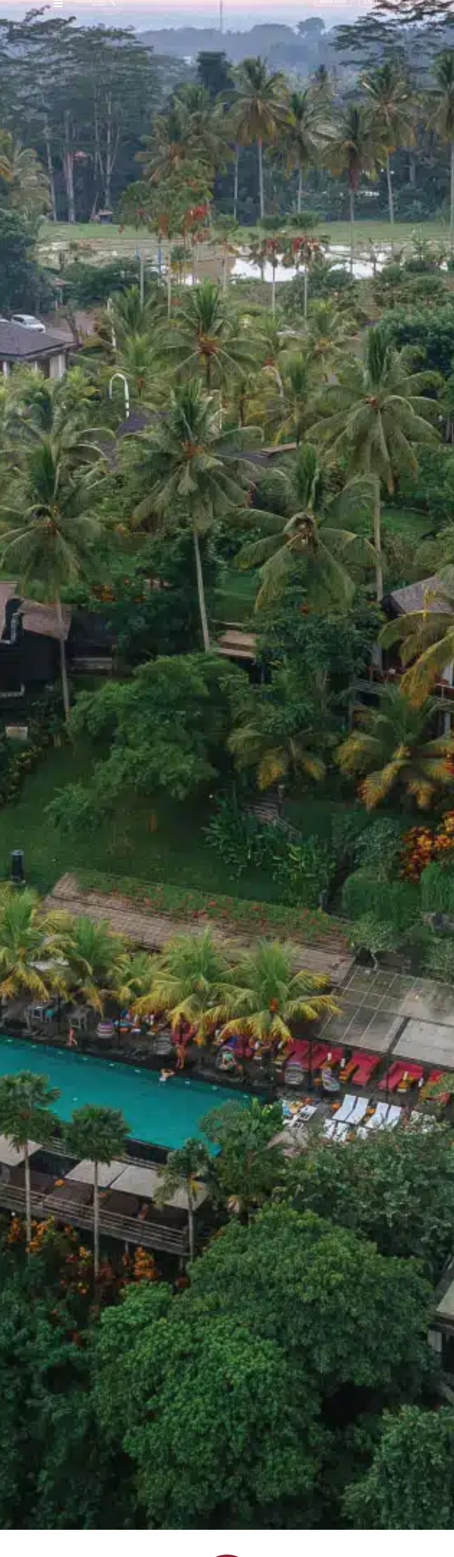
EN (373, 9)
